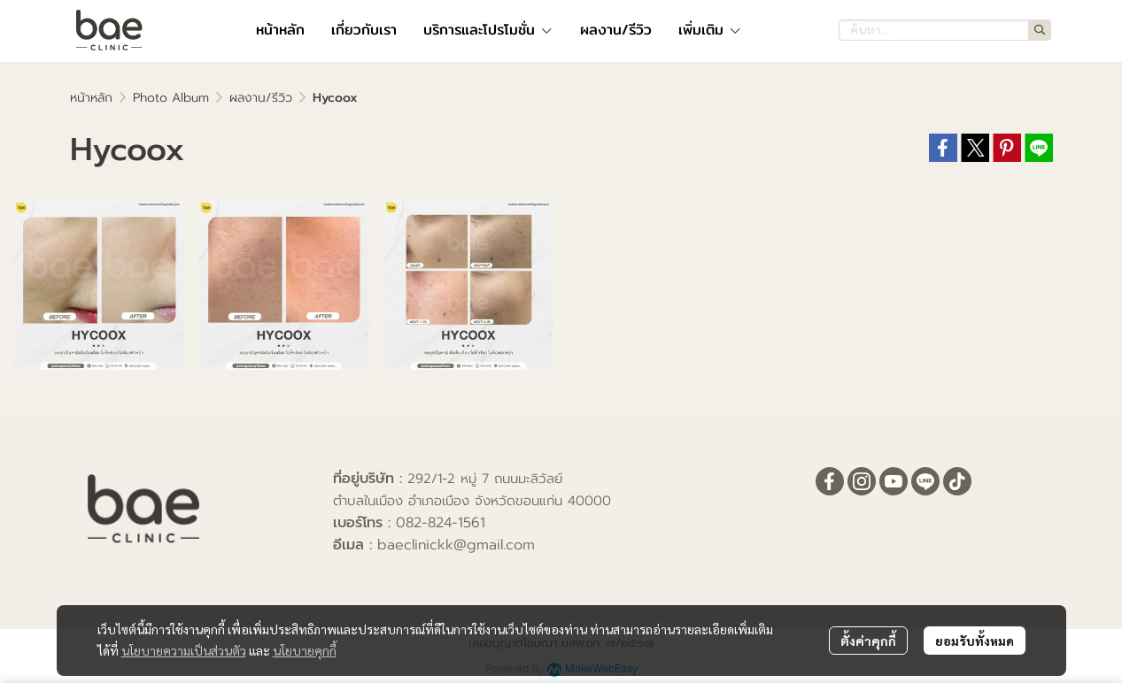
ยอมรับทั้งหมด (974, 640)
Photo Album (171, 97)
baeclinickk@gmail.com (456, 545)
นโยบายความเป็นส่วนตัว (183, 650)
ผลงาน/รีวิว (260, 97)
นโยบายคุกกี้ (305, 650)
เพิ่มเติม (710, 30)
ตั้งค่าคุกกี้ (868, 640)
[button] (945, 30)
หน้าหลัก (91, 97)
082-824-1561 (440, 522)
